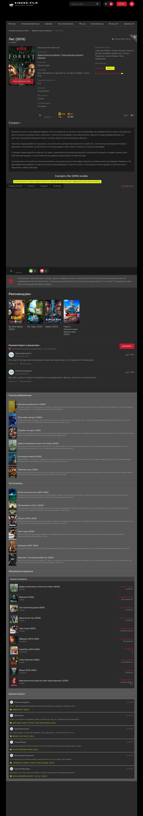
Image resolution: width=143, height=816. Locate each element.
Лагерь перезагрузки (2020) (24, 755)
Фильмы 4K (128, 23)
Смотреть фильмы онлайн (19, 36)
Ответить (13, 369)
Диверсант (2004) (19, 715)
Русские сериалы (74, 23)
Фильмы (13, 23)
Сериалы (54, 23)
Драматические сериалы (42, 36)
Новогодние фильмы (33, 23)
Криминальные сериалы (72, 60)
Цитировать (26, 369)
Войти (121, 4)
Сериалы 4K (71, 29)
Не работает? (128, 191)
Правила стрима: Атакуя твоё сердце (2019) (32, 768)
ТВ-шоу (92, 23)
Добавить (127, 352)
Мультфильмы (109, 23)
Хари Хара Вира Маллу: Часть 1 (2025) (28, 781)
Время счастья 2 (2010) (22, 742)
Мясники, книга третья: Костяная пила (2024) (33, 728)
